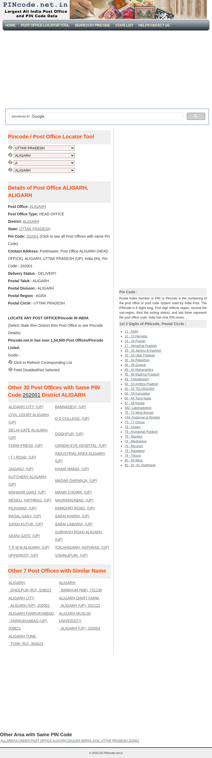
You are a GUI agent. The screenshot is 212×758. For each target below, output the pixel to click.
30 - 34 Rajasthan (137, 360)
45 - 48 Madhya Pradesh (142, 374)
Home (10, 25)
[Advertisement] (107, 70)
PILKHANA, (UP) (22, 508)
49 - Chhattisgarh (137, 379)
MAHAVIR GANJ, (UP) (27, 492)
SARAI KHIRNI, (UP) (72, 516)
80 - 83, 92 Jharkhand (140, 465)
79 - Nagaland (134, 451)
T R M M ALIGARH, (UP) (29, 547)
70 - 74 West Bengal (139, 413)
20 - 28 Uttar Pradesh (140, 355)
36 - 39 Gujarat (135, 365)
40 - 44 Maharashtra (139, 370)
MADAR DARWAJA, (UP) (76, 480)
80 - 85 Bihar (134, 460)
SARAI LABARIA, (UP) (73, 524)
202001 (32, 236)
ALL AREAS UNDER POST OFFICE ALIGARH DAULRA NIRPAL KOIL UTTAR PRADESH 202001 (70, 741)
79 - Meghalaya (136, 441)
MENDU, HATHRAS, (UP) (29, 500)
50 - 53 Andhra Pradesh (141, 384)
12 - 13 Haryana (136, 336)
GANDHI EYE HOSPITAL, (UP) (81, 445)
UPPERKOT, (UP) (23, 555)
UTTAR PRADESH (34, 229)
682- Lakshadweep (138, 408)
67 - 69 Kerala (134, 403)
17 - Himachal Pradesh (141, 346)
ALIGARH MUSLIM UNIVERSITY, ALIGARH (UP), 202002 (79, 620)
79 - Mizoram (134, 446)
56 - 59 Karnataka (137, 393)
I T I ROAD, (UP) (22, 457)
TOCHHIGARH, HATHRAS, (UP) (82, 547)
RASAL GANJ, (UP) (24, 516)
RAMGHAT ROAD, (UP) (75, 508)
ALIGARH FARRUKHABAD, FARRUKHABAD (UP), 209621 (31, 620)
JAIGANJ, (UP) (20, 469)
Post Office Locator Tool (45, 25)
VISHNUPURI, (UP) (71, 555)
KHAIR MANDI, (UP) (72, 469)
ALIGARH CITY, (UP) (25, 407)
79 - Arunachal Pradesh (141, 432)
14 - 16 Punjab (135, 341)
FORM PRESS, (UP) (25, 445)
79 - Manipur (133, 436)
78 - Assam (132, 427)
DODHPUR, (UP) (69, 434)
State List (124, 25)
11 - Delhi (131, 331)
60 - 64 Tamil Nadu (138, 398)
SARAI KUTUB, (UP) (25, 524)
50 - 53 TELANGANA (139, 389)
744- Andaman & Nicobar (142, 417)
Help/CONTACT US (154, 25)
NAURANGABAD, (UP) (74, 500)
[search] (95, 116)
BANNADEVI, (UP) (70, 407)
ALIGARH (38, 206)
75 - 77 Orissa (134, 422)
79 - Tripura (133, 456)
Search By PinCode (92, 25)
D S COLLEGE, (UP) (72, 418)
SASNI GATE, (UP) (24, 536)
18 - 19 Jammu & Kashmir (143, 350)
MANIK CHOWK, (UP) (73, 492)
